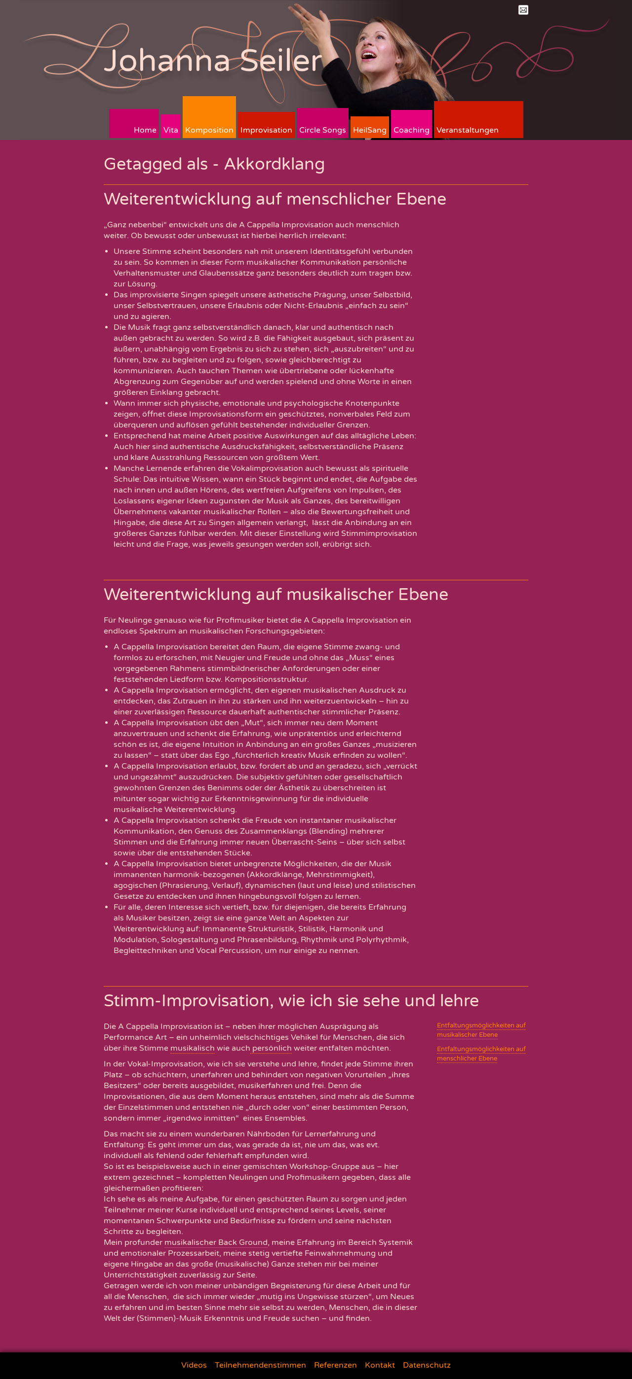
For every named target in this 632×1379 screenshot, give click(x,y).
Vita (170, 130)
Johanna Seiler (213, 61)
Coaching (412, 130)
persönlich (271, 1048)
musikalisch (192, 1048)
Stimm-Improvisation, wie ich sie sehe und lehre (291, 1001)
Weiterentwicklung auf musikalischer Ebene (276, 595)
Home (145, 130)
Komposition (209, 130)
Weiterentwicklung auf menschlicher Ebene (275, 199)
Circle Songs (322, 130)
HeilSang (370, 130)
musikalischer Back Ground (216, 1242)
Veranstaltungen (467, 130)
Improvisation (266, 130)
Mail (523, 10)
